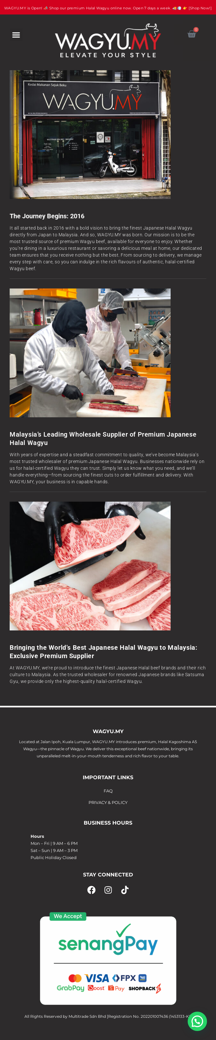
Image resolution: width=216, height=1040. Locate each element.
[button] (16, 34)
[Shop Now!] (200, 8)
